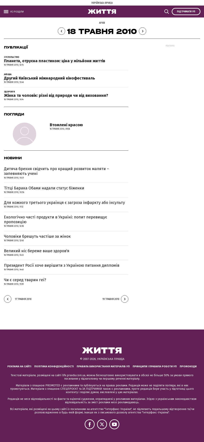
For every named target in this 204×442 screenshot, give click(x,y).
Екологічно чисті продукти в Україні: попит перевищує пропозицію (55, 219)
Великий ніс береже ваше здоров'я (36, 250)
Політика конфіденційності (54, 366)
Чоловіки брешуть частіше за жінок (37, 236)
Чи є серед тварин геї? (25, 279)
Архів (102, 22)
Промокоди (188, 366)
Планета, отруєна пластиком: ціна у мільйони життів (54, 60)
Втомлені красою (66, 124)
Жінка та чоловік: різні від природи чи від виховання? (56, 95)
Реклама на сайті (19, 366)
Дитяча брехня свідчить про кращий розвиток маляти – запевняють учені (56, 171)
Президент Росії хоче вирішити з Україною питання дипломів (61, 265)
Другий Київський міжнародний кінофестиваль (49, 78)
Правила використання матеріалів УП (103, 366)
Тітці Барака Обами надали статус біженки (44, 188)
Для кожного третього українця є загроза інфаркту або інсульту (64, 202)
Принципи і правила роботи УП (155, 366)
